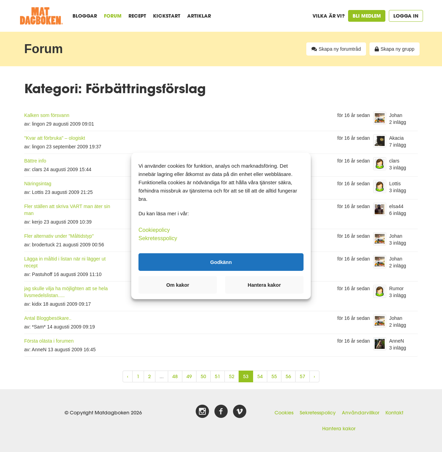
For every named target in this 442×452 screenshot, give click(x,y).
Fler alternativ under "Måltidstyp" (59, 236)
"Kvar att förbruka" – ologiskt (54, 138)
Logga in (406, 15)
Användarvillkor (360, 413)
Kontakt (394, 413)
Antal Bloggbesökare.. (47, 318)
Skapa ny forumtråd (336, 49)
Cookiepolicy (154, 230)
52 (231, 376)
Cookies (284, 413)
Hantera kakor (338, 428)
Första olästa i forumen (49, 341)
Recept (137, 15)
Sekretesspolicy (318, 413)
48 (175, 376)
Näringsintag (37, 183)
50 (203, 376)
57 (302, 376)
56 (288, 376)
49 (189, 376)
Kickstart (166, 15)
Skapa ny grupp (394, 49)
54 (260, 376)
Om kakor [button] (177, 285)
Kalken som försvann (46, 115)
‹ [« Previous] (127, 376)
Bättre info (35, 161)
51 (217, 376)
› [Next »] (314, 376)
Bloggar (85, 15)
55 (274, 376)
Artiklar (199, 15)
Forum (113, 15)
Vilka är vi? (329, 15)
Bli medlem (367, 15)
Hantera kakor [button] (264, 285)
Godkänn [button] (221, 262)
